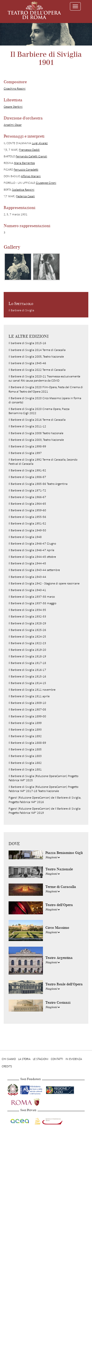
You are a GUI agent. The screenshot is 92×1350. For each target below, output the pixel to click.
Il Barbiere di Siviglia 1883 (25, 756)
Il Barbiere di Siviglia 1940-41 (27, 590)
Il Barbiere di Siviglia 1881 (25, 769)
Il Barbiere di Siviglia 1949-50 (27, 530)
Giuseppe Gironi (46, 183)
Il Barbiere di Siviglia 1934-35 (27, 610)
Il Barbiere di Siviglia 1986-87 (27, 477)
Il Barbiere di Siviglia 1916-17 (27, 670)
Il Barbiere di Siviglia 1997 (25, 453)
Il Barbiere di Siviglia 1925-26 (27, 630)
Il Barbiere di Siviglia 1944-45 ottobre (32, 557)
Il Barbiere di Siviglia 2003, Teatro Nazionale (36, 440)
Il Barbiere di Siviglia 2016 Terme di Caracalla (37, 420)
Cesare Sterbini (13, 107)
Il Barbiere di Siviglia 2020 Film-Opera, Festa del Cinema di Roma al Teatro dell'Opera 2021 (46, 389)
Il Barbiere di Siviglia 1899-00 (27, 716)
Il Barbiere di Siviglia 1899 (25, 723)
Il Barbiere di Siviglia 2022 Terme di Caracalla (37, 370)
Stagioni (52, 857)
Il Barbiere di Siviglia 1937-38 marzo (32, 597)
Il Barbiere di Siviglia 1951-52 (27, 523)
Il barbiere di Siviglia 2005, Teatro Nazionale (36, 357)
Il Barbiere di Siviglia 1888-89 (27, 743)
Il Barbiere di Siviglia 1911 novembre (32, 690)
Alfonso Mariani (31, 176)
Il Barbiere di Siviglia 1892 (25, 736)
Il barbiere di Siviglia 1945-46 (27, 363)
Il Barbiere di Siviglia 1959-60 (27, 510)
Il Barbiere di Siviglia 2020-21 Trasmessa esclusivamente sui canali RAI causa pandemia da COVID (44, 378)
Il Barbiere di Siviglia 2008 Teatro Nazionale (36, 433)
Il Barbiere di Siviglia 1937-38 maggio (32, 603)
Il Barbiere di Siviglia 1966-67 (27, 497)
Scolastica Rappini (23, 190)
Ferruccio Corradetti (26, 170)
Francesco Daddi (29, 150)
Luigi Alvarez (40, 143)
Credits (7, 1066)
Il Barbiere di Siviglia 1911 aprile (29, 696)
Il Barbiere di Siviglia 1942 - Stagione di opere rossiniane (44, 583)
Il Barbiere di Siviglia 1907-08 (27, 709)
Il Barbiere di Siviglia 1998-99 (27, 446)
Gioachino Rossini (15, 89)
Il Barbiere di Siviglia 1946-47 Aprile (31, 550)
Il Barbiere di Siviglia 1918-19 (27, 656)
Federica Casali (25, 196)
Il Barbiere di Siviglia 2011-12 (27, 426)
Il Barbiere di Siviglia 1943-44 (27, 577)
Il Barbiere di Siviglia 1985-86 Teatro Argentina (38, 484)
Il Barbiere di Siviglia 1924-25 (27, 637)
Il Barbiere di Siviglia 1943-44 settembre (34, 570)
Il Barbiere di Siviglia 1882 (25, 763)
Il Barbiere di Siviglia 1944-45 (27, 563)
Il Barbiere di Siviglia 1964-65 (27, 504)
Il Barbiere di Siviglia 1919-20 (27, 650)
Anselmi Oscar (13, 125)
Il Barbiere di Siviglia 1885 (25, 749)
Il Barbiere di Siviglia (21, 310)
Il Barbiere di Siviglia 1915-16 (27, 676)
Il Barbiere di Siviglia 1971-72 (27, 490)
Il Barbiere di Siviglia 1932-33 (27, 616)
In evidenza (74, 1059)
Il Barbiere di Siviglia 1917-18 (27, 663)
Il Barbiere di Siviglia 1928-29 (27, 623)
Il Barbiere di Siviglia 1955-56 (27, 517)
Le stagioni (40, 1059)
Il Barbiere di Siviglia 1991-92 (27, 470)
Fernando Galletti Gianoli (31, 156)
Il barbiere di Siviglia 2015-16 (27, 343)
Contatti (57, 1059)
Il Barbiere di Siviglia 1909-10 (27, 703)
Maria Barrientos (24, 163)
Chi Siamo (9, 1059)
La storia (24, 1059)
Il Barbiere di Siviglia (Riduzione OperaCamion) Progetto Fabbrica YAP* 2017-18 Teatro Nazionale (43, 789)
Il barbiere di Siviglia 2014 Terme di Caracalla (37, 350)
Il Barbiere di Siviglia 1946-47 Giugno (32, 544)
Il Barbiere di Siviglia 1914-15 (27, 683)
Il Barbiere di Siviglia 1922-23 (27, 643)
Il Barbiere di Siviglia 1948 (25, 537)
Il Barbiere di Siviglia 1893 (25, 730)
